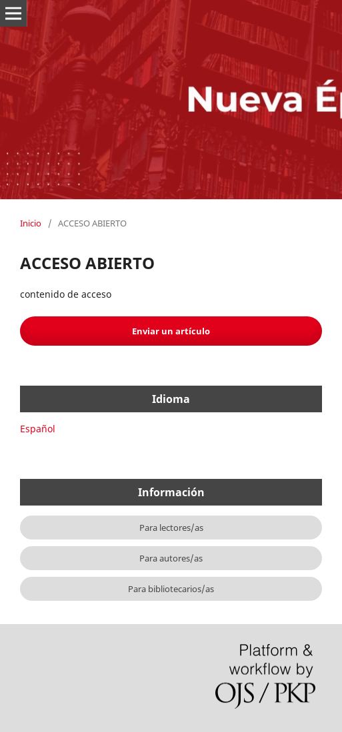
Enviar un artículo (171, 331)
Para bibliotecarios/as (171, 589)
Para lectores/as (171, 528)
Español (37, 428)
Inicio (30, 223)
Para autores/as (171, 558)
